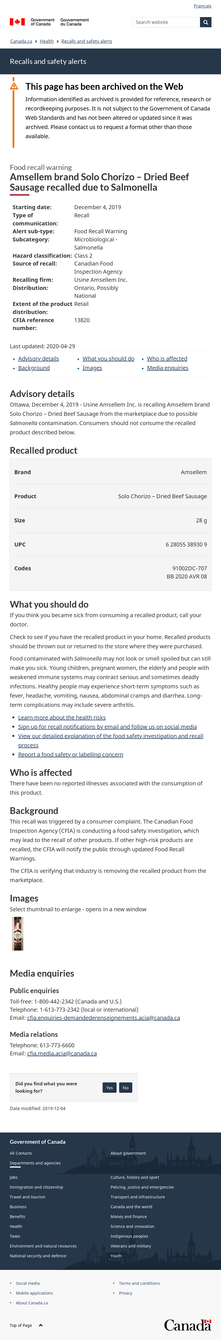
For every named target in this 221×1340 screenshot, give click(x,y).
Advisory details (38, 358)
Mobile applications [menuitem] (34, 1293)
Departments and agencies (35, 1163)
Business (18, 1206)
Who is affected (167, 358)
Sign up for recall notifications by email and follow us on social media (107, 726)
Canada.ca (21, 41)
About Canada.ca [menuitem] (32, 1303)
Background (34, 368)
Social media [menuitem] (28, 1283)
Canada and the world (131, 1206)
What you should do (108, 358)
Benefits (17, 1216)
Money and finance (129, 1216)
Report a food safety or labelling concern (70, 754)
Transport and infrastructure (138, 1197)
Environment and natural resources (43, 1246)
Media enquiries (168, 368)
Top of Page (26, 1325)
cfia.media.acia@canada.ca (62, 1053)
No (126, 1087)
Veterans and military (131, 1246)
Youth (116, 1255)
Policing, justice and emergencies (142, 1187)
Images (92, 368)
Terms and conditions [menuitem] (139, 1283)
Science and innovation (132, 1226)
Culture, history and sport (135, 1177)
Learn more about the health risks (62, 717)
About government (128, 1153)
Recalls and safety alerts (86, 41)
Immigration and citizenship (36, 1187)
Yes (109, 1087)
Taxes (15, 1236)
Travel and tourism (27, 1197)
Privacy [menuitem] (125, 1293)
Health (47, 41)
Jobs (14, 1177)
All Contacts (21, 1153)
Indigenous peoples (129, 1236)
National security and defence (38, 1255)
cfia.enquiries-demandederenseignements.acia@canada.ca (103, 1017)
